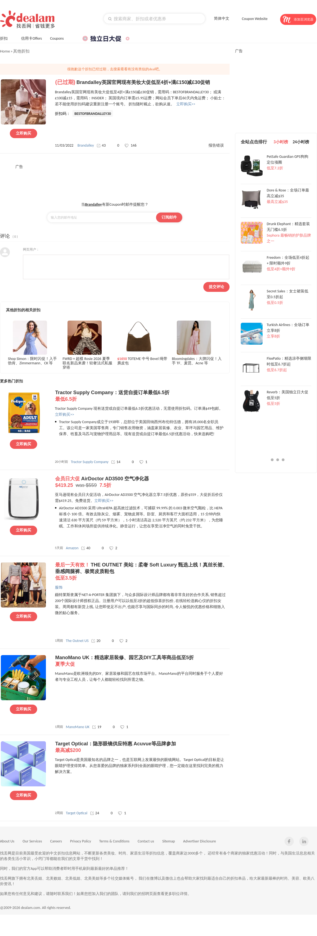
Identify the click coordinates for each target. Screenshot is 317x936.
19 (96, 727)
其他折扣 (21, 51)
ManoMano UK (77, 727)
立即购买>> (185, 104)
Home (5, 51)
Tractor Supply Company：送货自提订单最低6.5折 (142, 396)
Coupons (59, 38)
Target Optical (76, 813)
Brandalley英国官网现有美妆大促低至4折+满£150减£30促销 (143, 82)
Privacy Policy (80, 841)
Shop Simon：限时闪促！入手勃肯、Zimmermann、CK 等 (32, 361)
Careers (56, 841)
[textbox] (154, 19)
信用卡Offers (31, 38)
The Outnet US (77, 640)
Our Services (32, 841)
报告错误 (216, 145)
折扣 (6, 38)
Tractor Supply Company (89, 462)
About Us (7, 841)
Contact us (146, 841)
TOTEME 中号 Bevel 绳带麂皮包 (142, 361)
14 (115, 462)
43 (101, 145)
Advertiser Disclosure (199, 841)
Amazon (72, 548)
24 (94, 813)
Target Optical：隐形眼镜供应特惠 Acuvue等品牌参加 (142, 747)
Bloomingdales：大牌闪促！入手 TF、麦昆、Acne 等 (197, 361)
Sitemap (168, 841)
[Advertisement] (114, 181)
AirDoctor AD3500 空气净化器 (142, 482)
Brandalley (86, 145)
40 (85, 548)
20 (95, 640)
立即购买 (23, 133)
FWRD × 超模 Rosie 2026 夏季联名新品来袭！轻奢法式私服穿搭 (87, 363)
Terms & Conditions (114, 841)
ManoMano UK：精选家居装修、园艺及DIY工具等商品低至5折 (142, 661)
